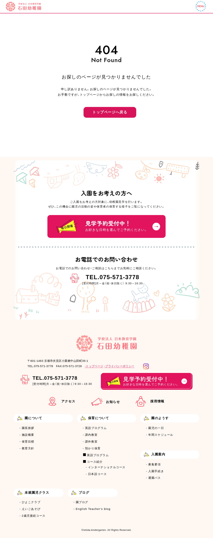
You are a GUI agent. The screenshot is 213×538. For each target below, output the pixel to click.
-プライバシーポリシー (119, 366)
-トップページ (94, 366)
